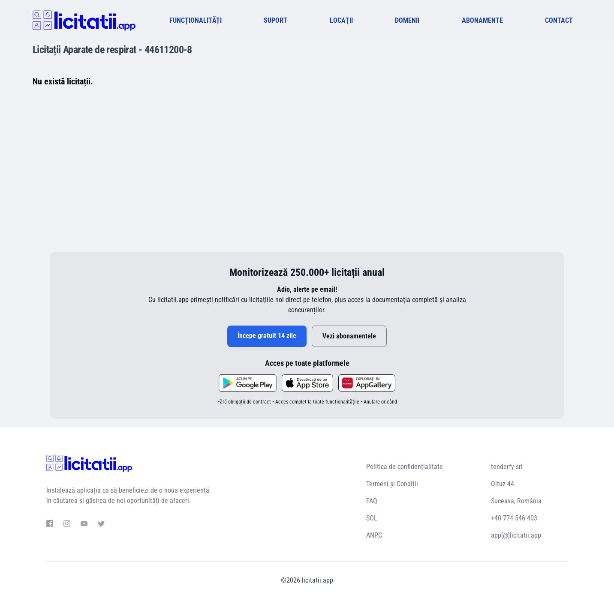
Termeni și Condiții (392, 484)
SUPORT (275, 20)
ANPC (374, 535)
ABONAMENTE (482, 20)
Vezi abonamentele (349, 336)
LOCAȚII (341, 20)
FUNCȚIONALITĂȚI (195, 20)
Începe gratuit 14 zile (267, 336)
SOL (371, 518)
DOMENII (407, 20)
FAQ (371, 501)
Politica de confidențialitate (404, 467)
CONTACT (559, 20)
